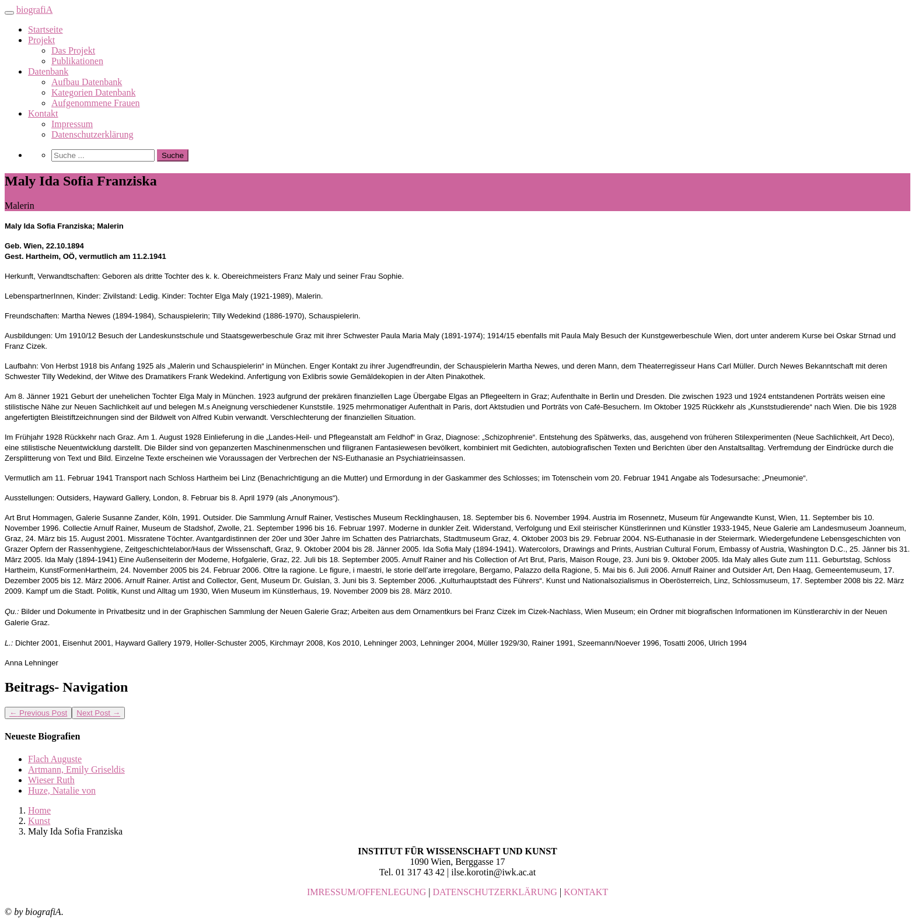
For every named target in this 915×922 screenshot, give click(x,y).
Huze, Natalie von (62, 790)
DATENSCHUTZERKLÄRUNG (495, 892)
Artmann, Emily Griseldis (76, 769)
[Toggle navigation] (9, 13)
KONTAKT (586, 892)
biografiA (34, 10)
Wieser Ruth (51, 780)
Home (39, 810)
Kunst (39, 821)
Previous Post (38, 713)
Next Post (98, 713)
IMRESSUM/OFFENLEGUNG (366, 892)
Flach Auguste (55, 759)
